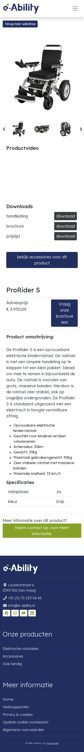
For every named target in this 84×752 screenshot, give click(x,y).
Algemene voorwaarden (23, 729)
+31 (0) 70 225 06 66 (25, 598)
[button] (4, 129)
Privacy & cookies (18, 714)
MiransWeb (52, 743)
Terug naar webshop (20, 24)
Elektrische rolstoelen (21, 648)
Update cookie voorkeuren (25, 722)
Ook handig (12, 664)
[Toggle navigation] (75, 8)
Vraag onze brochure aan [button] (64, 313)
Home (8, 699)
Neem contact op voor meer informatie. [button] (42, 530)
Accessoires (13, 656)
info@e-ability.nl (21, 605)
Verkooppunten (16, 707)
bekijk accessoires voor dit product (42, 260)
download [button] (65, 216)
